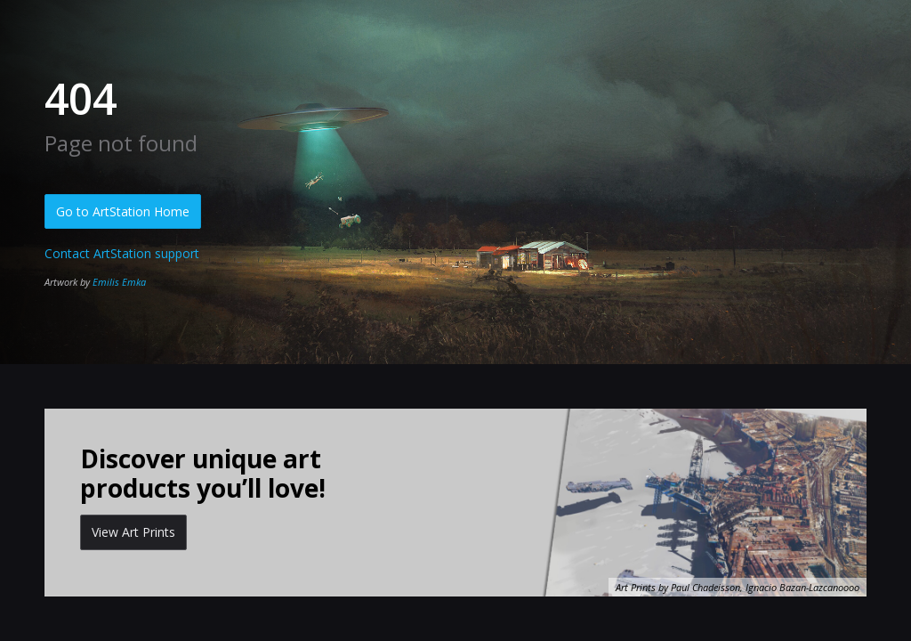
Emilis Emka (119, 281)
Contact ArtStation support (121, 253)
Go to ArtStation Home (122, 211)
